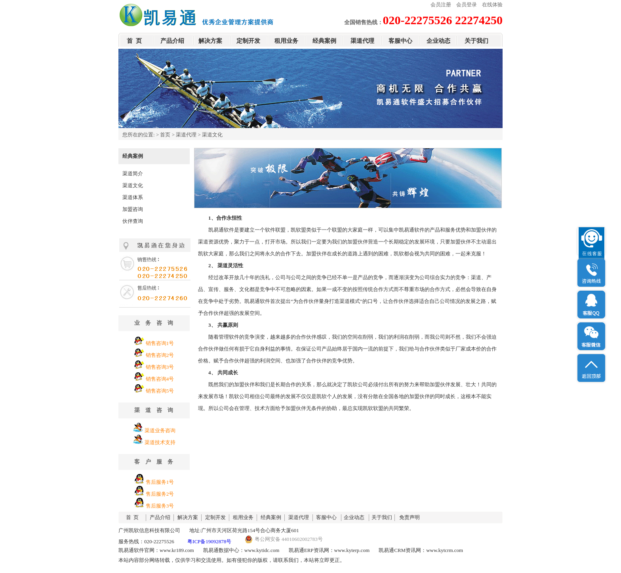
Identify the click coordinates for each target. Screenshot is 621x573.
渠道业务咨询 (160, 430)
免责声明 (409, 517)
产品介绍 (172, 41)
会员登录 (466, 5)
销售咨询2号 (160, 355)
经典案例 (324, 41)
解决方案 (210, 41)
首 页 (134, 41)
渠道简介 (132, 173)
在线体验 (492, 5)
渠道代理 (362, 41)
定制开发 (248, 41)
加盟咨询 (132, 209)
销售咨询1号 (160, 343)
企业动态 (438, 41)
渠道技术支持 (160, 442)
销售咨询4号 (160, 379)
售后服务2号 (160, 494)
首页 (165, 135)
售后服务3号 (160, 506)
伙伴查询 (132, 221)
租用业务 (286, 41)
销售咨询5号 (160, 391)
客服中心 (400, 41)
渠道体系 (132, 197)
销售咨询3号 (160, 367)
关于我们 (476, 41)
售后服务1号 (160, 482)
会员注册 (441, 5)
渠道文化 (132, 185)
